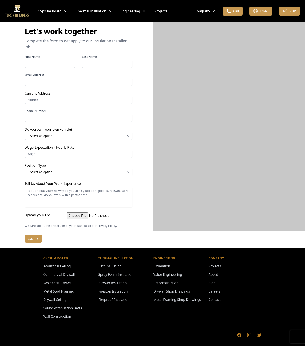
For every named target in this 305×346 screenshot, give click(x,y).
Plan (289, 11)
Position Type (35, 165)
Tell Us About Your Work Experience (53, 183)
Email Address (35, 75)
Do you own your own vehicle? (49, 129)
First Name (32, 57)
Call (232, 11)
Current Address (37, 93)
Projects (160, 11)
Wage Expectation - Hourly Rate (49, 147)
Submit (33, 239)
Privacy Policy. (107, 226)
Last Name (89, 57)
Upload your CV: (37, 215)
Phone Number (35, 111)
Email (261, 11)
